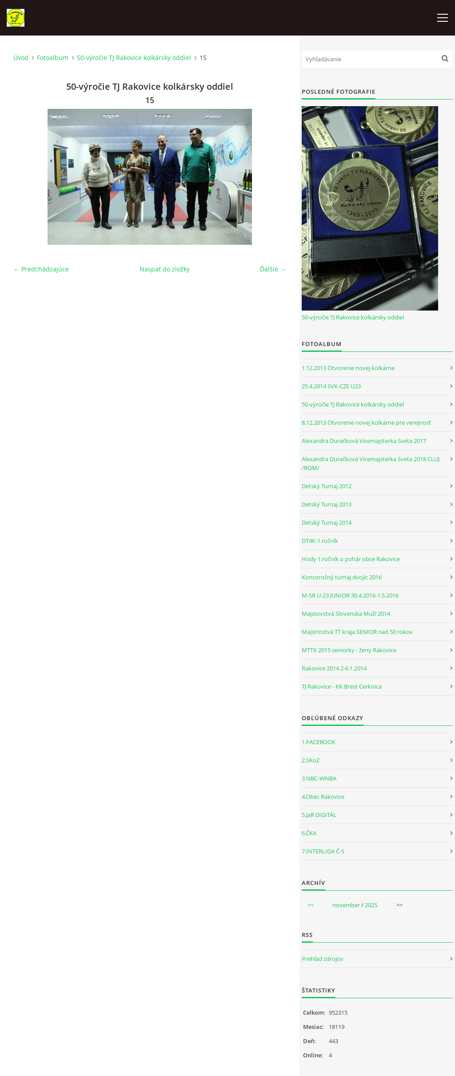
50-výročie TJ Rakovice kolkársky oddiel (134, 57)
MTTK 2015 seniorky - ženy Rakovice (349, 650)
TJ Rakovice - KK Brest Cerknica (342, 686)
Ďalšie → (273, 269)
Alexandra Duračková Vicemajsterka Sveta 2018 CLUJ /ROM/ (370, 463)
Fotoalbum (52, 57)
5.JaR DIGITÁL (319, 815)
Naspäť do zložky (165, 269)
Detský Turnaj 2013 (326, 504)
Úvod (20, 57)
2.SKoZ (310, 760)
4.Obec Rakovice (323, 797)
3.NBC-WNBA (319, 778)
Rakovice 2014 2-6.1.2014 (334, 668)
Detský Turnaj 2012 (326, 486)
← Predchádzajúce (41, 269)
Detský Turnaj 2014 (326, 522)
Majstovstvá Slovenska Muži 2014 (346, 614)
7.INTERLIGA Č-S (323, 851)
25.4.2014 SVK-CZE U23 (331, 386)
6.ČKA (309, 833)
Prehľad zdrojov (322, 959)
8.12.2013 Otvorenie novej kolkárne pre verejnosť (366, 422)
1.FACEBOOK (318, 742)
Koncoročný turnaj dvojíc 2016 (342, 577)
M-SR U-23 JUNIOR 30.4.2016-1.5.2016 (350, 595)
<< (310, 905)
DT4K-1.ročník (320, 541)
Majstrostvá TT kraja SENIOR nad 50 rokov (357, 632)
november (346, 905)
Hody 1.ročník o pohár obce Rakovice (351, 559)
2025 (371, 905)
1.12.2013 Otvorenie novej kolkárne (348, 368)
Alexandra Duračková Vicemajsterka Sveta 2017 (364, 441)
